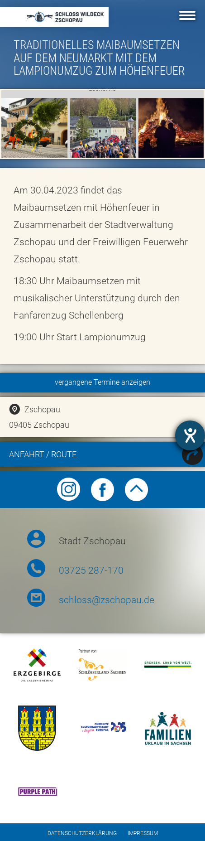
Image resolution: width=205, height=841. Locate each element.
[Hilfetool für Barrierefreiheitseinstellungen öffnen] (190, 435)
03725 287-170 (91, 570)
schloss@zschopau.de (106, 599)
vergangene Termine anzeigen (102, 382)
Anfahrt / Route (106, 455)
